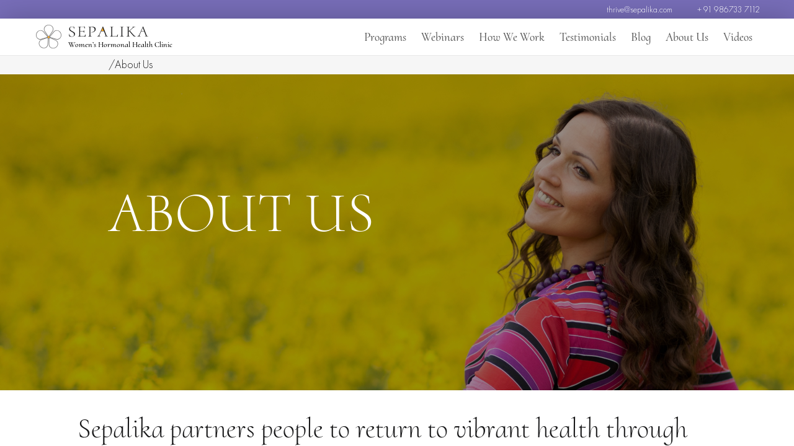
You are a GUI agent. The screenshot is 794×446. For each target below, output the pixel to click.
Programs (393, 37)
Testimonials (590, 37)
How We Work (516, 37)
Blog (641, 37)
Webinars (449, 37)
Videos (737, 37)
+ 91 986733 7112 (728, 9)
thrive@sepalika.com (639, 9)
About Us (687, 37)
